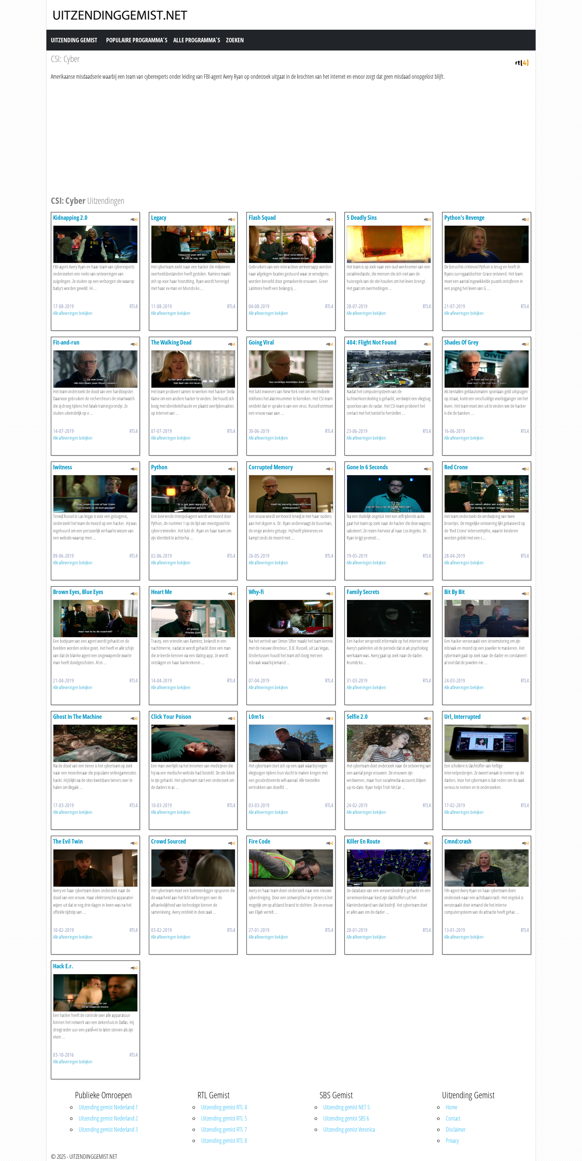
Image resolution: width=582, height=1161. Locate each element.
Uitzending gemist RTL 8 (224, 1140)
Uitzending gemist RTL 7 (224, 1129)
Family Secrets (363, 592)
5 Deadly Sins (362, 217)
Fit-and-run (66, 342)
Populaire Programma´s (136, 40)
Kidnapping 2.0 (70, 217)
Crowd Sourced (168, 841)
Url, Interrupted (462, 716)
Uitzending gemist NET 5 (346, 1107)
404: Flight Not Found (371, 342)
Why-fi (256, 592)
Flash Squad (262, 217)
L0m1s (256, 716)
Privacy (452, 1140)
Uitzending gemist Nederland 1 (108, 1107)
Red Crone (456, 467)
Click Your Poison (171, 716)
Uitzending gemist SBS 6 (346, 1118)
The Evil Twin (68, 841)
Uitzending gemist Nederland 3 (108, 1129)
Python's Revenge (464, 217)
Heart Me (161, 592)
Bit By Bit (454, 592)
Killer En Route (363, 841)
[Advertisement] (273, 137)
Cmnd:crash (457, 841)
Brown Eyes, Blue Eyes (78, 592)
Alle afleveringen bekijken (72, 313)
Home (451, 1107)
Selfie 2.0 (357, 716)
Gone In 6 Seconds (367, 467)
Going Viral (261, 342)
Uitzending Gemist (74, 40)
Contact (453, 1118)
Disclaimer (455, 1129)
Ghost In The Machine (77, 716)
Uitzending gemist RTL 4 (224, 1107)
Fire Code (259, 841)
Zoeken (235, 40)
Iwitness (62, 467)
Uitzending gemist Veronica (349, 1129)
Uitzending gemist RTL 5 (224, 1118)
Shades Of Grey (461, 342)
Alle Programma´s (196, 40)
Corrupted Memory (271, 467)
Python (159, 467)
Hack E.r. (63, 966)
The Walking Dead (171, 342)
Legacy (158, 217)
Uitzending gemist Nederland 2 (108, 1118)
